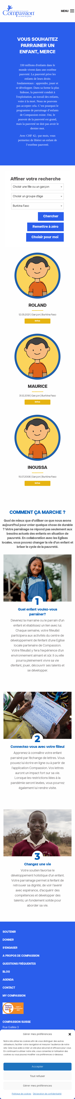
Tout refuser (37, 1076)
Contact (9, 988)
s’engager (10, 948)
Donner (8, 940)
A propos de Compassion (21, 956)
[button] (70, 1034)
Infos (37, 321)
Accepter (37, 1066)
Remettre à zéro (45, 226)
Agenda (8, 980)
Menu (67, 11)
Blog (6, 972)
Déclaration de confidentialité (47, 1094)
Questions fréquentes (19, 964)
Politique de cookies (21, 1094)
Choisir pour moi (45, 237)
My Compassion (14, 995)
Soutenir (9, 932)
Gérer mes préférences (37, 1086)
